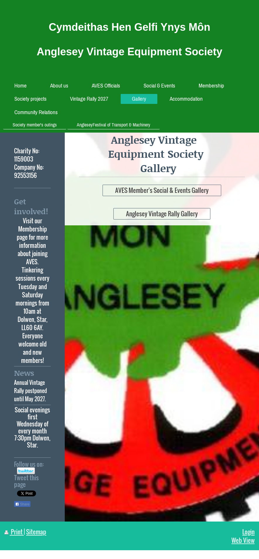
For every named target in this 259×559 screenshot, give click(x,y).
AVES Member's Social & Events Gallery (162, 190)
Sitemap (36, 531)
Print (14, 531)
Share (22, 504)
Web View (243, 540)
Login (248, 531)
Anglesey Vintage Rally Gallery (162, 213)
